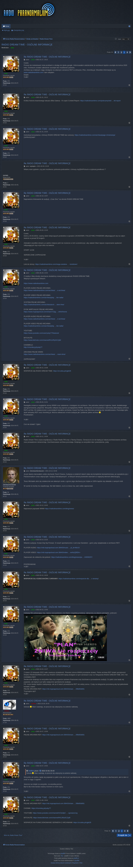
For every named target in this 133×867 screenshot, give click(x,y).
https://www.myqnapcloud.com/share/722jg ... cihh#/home (45, 312)
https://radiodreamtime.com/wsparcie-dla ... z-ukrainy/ (79, 579)
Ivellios (31, 771)
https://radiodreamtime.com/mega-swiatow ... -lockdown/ (56, 264)
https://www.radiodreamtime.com (36, 283)
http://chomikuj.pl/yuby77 (33, 347)
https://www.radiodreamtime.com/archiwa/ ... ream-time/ (44, 354)
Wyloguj (7, 30)
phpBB (63, 853)
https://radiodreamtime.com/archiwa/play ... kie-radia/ (43, 297)
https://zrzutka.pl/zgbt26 (62, 371)
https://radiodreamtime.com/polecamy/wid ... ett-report (100, 101)
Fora (7, 26)
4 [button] (127, 52)
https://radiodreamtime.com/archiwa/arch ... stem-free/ (44, 305)
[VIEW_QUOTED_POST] (40, 771)
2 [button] (121, 52)
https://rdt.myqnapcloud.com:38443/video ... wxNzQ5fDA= (58, 552)
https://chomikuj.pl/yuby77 (41, 808)
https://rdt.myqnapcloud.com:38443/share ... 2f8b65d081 (63, 689)
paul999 (77, 860)
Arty (62, 856)
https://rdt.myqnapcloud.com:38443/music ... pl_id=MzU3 (58, 548)
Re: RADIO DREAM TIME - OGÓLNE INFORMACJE (47, 56)
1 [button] (118, 52)
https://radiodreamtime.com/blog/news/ (59, 509)
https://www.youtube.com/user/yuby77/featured (41, 333)
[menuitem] (129, 26)
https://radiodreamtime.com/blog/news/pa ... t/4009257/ (71, 557)
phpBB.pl (76, 858)
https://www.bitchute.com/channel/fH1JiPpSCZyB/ (42, 340)
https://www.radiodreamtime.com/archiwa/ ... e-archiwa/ (44, 290)
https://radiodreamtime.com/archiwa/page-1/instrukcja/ (95, 135)
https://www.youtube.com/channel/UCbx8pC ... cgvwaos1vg (55, 813)
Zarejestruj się (19, 30)
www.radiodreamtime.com (33, 72)
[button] (115, 52)
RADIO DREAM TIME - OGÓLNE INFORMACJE (27, 44)
